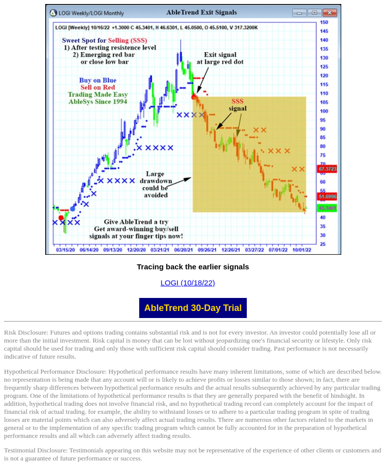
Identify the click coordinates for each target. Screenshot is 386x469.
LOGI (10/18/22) (187, 282)
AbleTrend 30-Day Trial (193, 308)
